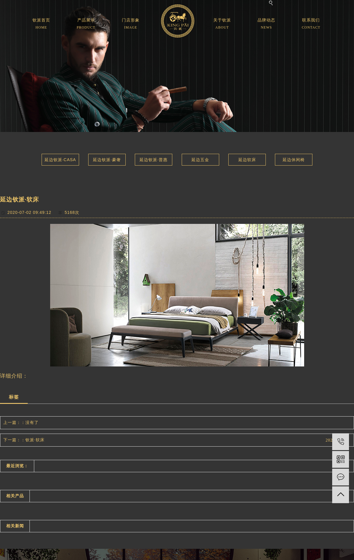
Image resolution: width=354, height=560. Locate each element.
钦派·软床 (35, 440)
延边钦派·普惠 (154, 159)
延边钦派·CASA (60, 159)
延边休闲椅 (294, 159)
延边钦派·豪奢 (107, 159)
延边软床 (247, 159)
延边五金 (200, 159)
